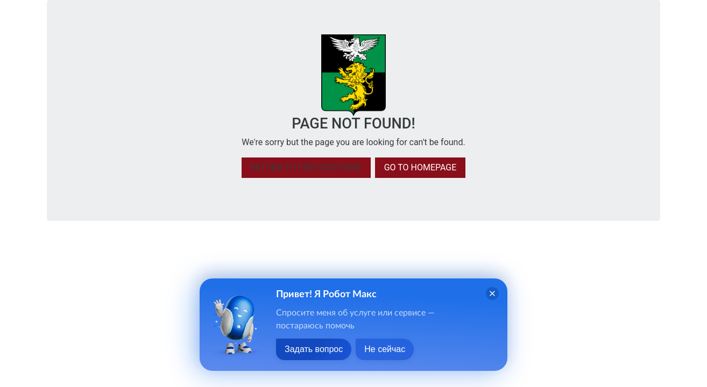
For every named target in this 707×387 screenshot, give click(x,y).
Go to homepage (420, 167)
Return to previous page (306, 167)
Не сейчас (384, 349)
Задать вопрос (314, 349)
